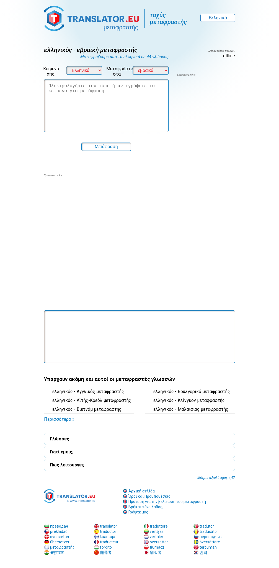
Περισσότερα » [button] (59, 419)
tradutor (207, 526)
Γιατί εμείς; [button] (61, 452)
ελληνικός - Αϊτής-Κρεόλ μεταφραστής (91, 400)
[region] (206, 121)
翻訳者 (155, 552)
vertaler (156, 537)
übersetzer (59, 542)
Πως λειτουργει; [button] (67, 465)
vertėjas (157, 531)
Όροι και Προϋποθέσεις (149, 496)
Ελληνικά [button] (218, 17)
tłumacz (157, 547)
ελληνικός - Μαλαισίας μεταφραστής (190, 409)
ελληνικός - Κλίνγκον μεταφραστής (189, 400)
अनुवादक (57, 552)
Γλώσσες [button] (59, 439)
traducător (209, 531)
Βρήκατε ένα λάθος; (145, 507)
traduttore (159, 526)
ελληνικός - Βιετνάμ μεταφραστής (87, 409)
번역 (203, 552)
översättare (210, 542)
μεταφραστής (62, 547)
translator (108, 526)
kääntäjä (107, 537)
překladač (58, 531)
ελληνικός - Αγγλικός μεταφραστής (88, 391)
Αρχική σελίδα (141, 491)
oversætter (59, 537)
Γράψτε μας (138, 512)
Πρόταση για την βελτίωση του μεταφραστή (167, 501)
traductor (108, 531)
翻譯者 (106, 552)
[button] (106, 147)
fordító (106, 547)
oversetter (159, 542)
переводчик (211, 537)
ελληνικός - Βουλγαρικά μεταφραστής (191, 391)
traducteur (109, 542)
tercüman (208, 547)
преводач (59, 526)
